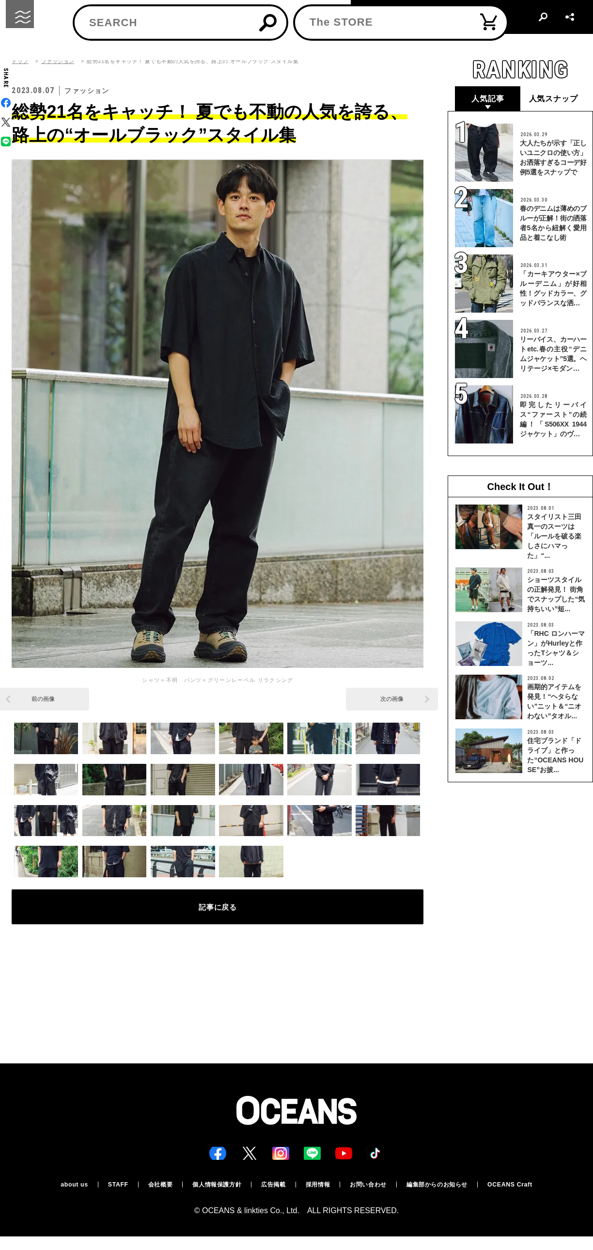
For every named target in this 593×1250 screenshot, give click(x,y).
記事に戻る (218, 911)
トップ (20, 61)
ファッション (58, 61)
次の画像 (392, 699)
